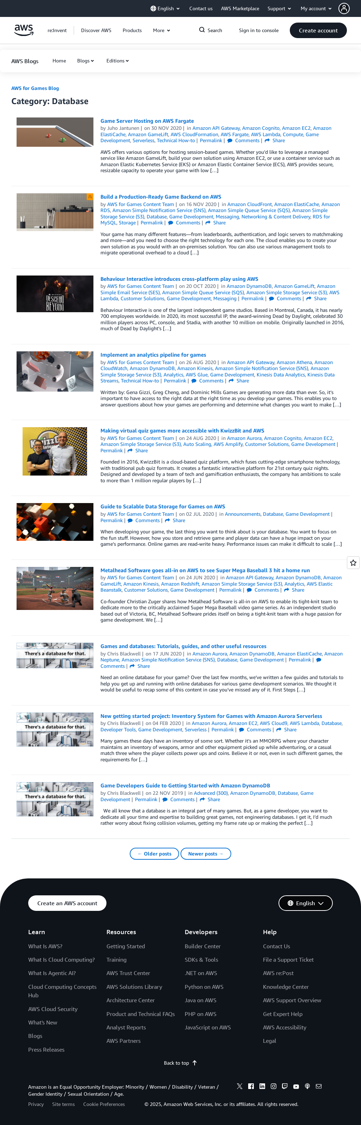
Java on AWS (200, 1000)
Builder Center (203, 946)
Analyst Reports (126, 1027)
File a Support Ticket (288, 959)
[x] (240, 1087)
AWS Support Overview (292, 1000)
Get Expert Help (282, 1013)
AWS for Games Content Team (140, 204)
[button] (349, 8)
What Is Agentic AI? (52, 972)
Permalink (211, 140)
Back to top (180, 1063)
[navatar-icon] (344, 8)
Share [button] (275, 140)
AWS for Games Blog (35, 88)
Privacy (36, 1104)
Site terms (63, 1104)
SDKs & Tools (201, 959)
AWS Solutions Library (134, 986)
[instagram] (273, 1087)
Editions (115, 60)
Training (116, 959)
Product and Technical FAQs (140, 1013)
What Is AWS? (45, 946)
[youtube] (296, 1087)
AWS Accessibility (284, 1027)
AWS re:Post (278, 972)
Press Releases (46, 1049)
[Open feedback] (353, 562)
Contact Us (276, 946)
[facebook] (251, 1087)
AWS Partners (123, 1040)
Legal (269, 1040)
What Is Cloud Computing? (61, 959)
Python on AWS (204, 986)
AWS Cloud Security (53, 1008)
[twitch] (285, 1087)
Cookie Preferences (104, 1104)
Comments (243, 140)
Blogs (83, 60)
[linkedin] (262, 1087)
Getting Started (125, 946)
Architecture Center (130, 1000)
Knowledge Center (286, 986)
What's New (42, 1022)
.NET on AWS (201, 972)
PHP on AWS (200, 1013)
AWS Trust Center (128, 972)
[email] (319, 1087)
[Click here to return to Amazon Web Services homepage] (23, 34)
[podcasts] (307, 1087)
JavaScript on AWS (208, 1027)
